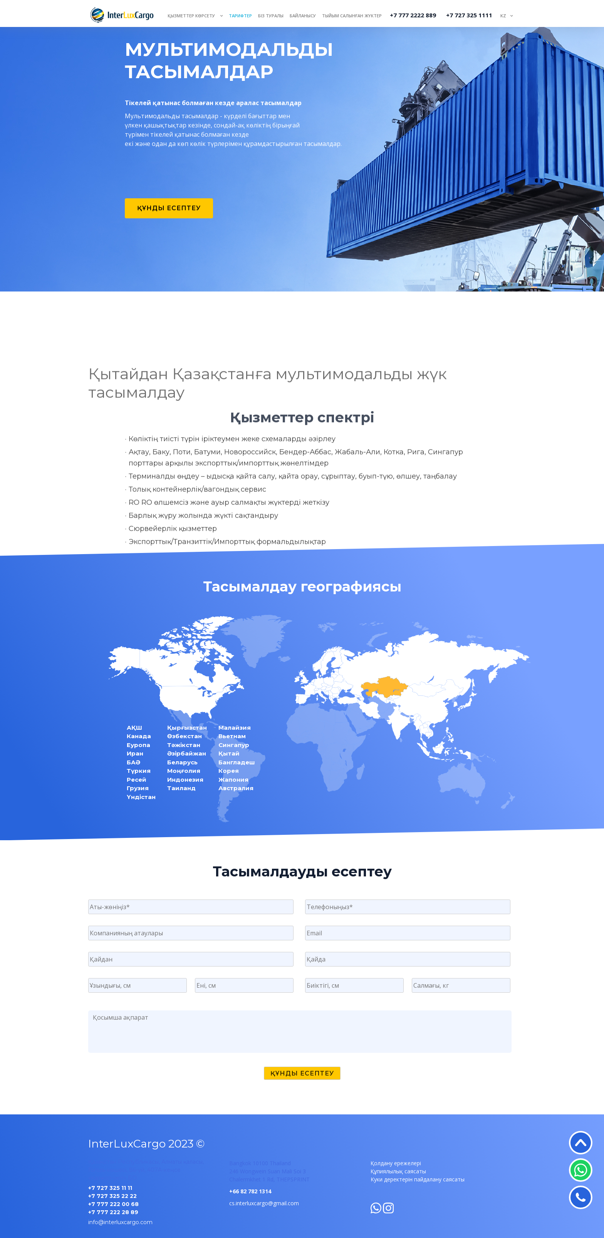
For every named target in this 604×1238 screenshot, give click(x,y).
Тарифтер (240, 15)
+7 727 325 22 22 (112, 1196)
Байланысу (303, 15)
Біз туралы (271, 15)
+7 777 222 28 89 (113, 1212)
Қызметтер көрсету (192, 15)
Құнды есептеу (169, 208)
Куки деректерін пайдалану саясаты (418, 1179)
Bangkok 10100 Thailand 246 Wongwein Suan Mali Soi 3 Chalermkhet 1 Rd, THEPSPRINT (269, 1171)
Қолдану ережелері (396, 1163)
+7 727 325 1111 (469, 15)
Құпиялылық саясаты (398, 1171)
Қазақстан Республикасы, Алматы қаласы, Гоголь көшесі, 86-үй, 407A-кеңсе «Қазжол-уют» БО (146, 1169)
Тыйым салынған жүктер (352, 15)
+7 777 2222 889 (413, 15)
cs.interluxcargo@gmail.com (264, 1203)
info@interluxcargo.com (120, 1222)
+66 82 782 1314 (250, 1191)
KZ (503, 15)
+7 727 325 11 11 (110, 1187)
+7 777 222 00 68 (113, 1204)
